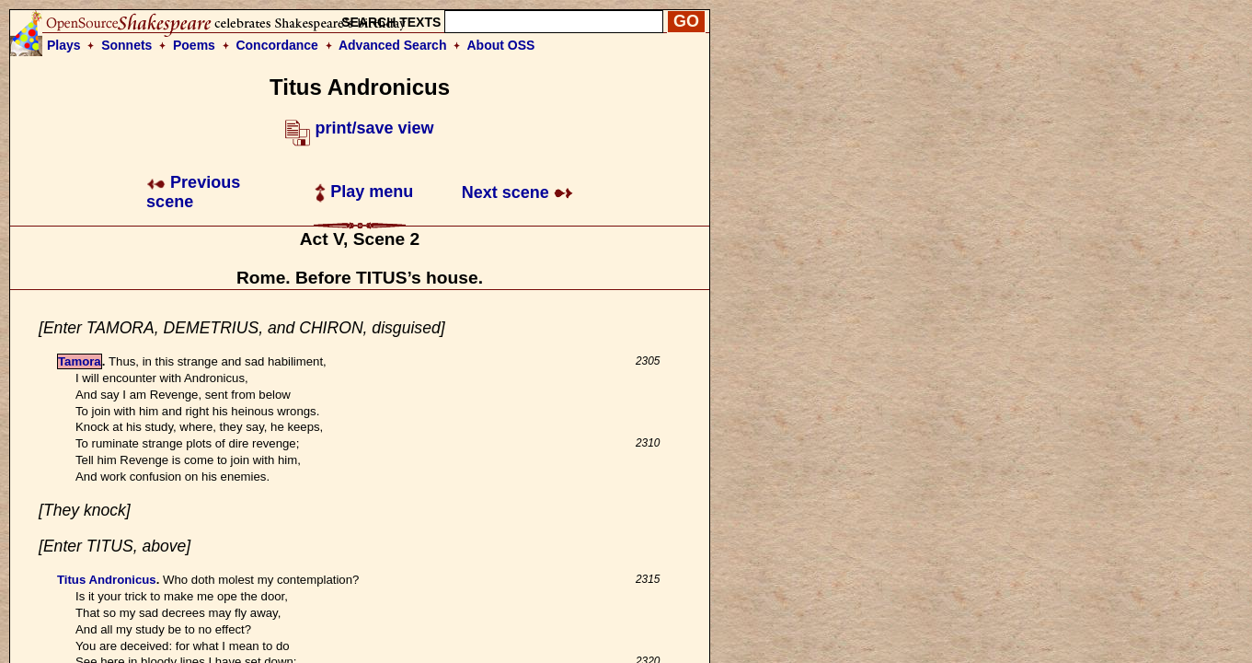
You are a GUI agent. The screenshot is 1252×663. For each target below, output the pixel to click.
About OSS (501, 45)
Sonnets (126, 45)
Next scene (517, 192)
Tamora (79, 361)
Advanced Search (393, 45)
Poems (194, 45)
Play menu (364, 191)
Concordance (276, 45)
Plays (64, 45)
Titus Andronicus (106, 580)
